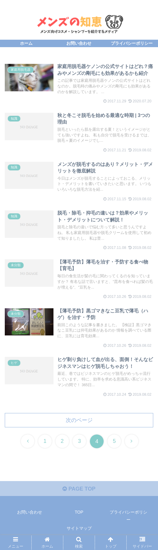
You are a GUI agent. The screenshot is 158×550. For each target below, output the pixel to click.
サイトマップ (79, 530)
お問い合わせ (29, 514)
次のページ (79, 422)
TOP (79, 514)
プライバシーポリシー (128, 518)
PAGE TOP (79, 491)
